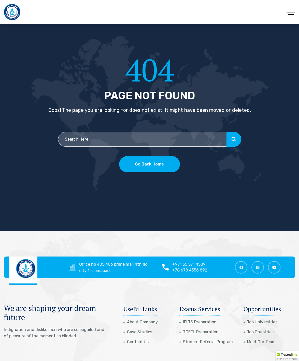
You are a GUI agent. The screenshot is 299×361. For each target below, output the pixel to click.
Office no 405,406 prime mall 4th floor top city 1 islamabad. (121, 267)
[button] (287, 356)
